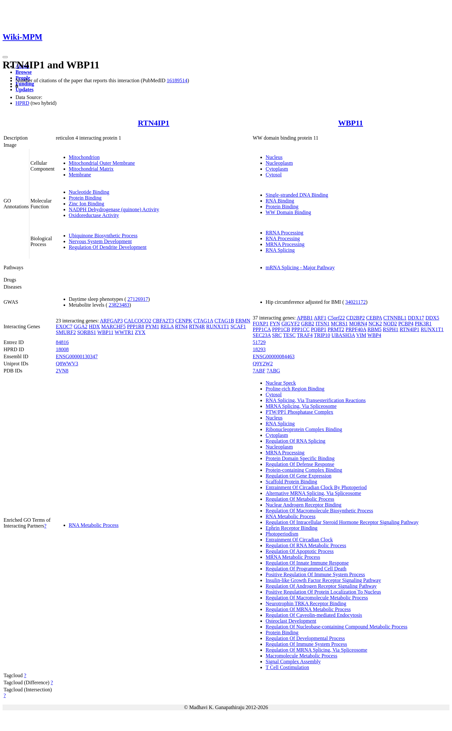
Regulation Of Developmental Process (305, 638)
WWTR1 (124, 332)
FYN (275, 323)
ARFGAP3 (111, 320)
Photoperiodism (282, 534)
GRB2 (307, 323)
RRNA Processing (284, 232)
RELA (167, 326)
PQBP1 (318, 329)
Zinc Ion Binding (86, 203)
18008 (62, 349)
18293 (259, 349)
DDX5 (432, 318)
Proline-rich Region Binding (295, 388)
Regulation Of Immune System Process (306, 644)
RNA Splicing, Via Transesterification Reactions (316, 400)
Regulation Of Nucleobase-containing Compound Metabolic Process (336, 626)
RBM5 (374, 329)
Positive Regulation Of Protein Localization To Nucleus (323, 592)
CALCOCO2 (137, 320)
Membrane (80, 174)
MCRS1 (339, 323)
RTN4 (181, 326)
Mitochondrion (84, 157)
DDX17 (416, 318)
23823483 (119, 305)
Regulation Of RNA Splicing (295, 441)
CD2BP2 (355, 318)
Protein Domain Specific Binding (300, 458)
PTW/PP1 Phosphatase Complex (299, 412)
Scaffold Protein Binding (291, 481)
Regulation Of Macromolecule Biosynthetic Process (319, 510)
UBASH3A (343, 335)
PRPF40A (356, 329)
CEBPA (374, 318)
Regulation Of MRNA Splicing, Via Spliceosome (316, 650)
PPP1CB (281, 329)
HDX (94, 326)
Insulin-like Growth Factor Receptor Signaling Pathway (323, 580)
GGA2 (80, 326)
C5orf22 (336, 318)
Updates (24, 89)
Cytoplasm (277, 169)
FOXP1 (260, 323)
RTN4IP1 (153, 123)
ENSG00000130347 (77, 356)
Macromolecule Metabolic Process (301, 655)
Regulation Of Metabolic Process (300, 499)
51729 (259, 342)
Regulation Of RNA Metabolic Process (306, 545)
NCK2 (375, 323)
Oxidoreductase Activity (94, 215)
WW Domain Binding (288, 212)
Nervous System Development (100, 241)
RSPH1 (390, 329)
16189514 (177, 80)
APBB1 (305, 318)
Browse (23, 72)
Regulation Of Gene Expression (298, 476)
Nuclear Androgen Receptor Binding (303, 505)
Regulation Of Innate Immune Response (307, 563)
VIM (361, 335)
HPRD (22, 103)
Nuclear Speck (281, 383)
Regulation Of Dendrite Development (107, 247)
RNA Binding (280, 200)
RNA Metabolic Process (94, 525)
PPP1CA (262, 329)
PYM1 (152, 326)
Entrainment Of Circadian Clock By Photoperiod (316, 487)
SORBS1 (86, 332)
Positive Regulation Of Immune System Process (315, 574)
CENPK (183, 320)
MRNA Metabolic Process (293, 557)
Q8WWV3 (67, 363)
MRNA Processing (285, 244)
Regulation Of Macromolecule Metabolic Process (317, 597)
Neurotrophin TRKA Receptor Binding (306, 603)
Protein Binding (85, 198)
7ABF (259, 370)
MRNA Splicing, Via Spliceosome (301, 406)
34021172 (355, 302)
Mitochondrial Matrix (91, 169)
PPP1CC (300, 329)
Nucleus (274, 157)
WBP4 (374, 335)
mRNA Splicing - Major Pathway (300, 267)
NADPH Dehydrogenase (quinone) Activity (114, 209)
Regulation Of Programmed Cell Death (306, 568)
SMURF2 (66, 332)
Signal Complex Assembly (293, 661)
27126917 (137, 299)
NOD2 (390, 323)
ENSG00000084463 (274, 356)
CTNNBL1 (395, 318)
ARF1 (320, 318)
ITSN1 (323, 323)
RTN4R (197, 326)
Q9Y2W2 (263, 363)
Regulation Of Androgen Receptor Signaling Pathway (321, 586)
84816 (62, 342)
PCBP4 (405, 323)
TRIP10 (322, 335)
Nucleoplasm (279, 163)
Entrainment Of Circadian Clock (299, 539)
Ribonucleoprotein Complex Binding (304, 429)
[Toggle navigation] (5, 57)
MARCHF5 (113, 326)
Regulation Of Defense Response (300, 464)
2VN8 (62, 370)
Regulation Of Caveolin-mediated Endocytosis (314, 615)
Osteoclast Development (291, 621)
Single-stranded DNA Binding (297, 195)
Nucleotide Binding (89, 192)
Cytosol (274, 174)
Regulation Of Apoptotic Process (300, 551)
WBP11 (350, 123)
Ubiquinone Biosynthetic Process (103, 235)
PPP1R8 (135, 326)
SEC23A (262, 335)
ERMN (243, 320)
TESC (289, 335)
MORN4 (358, 323)
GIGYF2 (290, 323)
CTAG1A (203, 320)
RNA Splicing (280, 250)
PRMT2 (335, 329)
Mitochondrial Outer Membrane (102, 163)
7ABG (273, 370)
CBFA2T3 (163, 320)
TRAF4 (305, 335)
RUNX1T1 (217, 326)
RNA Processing (283, 238)
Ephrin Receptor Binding (291, 528)
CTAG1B (224, 320)
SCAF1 (238, 326)
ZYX (140, 332)
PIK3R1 (423, 323)
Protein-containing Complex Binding (304, 470)
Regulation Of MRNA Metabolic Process (308, 609)
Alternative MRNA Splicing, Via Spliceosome (313, 493)
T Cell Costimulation (287, 667)
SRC (277, 335)
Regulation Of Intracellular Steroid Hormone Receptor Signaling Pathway (342, 522)
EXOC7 (64, 326)
